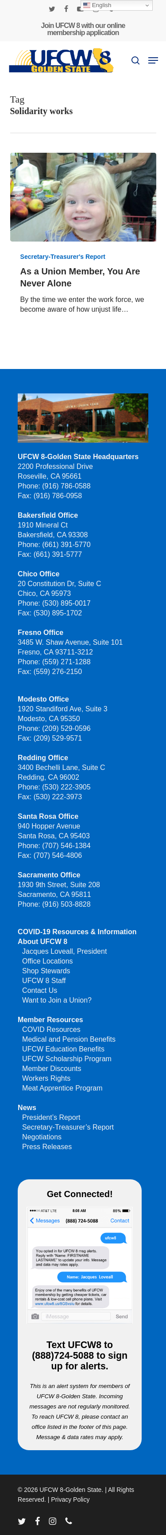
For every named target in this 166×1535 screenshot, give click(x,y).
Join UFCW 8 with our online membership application (83, 29)
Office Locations (47, 961)
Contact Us (39, 990)
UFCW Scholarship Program (67, 1059)
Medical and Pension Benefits (69, 1039)
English (97, 5)
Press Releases (47, 1146)
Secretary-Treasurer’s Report (68, 1127)
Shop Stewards (46, 971)
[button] (153, 60)
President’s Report (51, 1117)
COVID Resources (51, 1029)
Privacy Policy (70, 1499)
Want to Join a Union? (57, 1000)
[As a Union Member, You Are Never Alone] (83, 197)
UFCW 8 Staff (44, 980)
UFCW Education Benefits (63, 1049)
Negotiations (42, 1137)
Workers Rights (46, 1078)
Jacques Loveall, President (64, 951)
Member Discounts (51, 1068)
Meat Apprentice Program (62, 1088)
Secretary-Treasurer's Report (62, 256)
